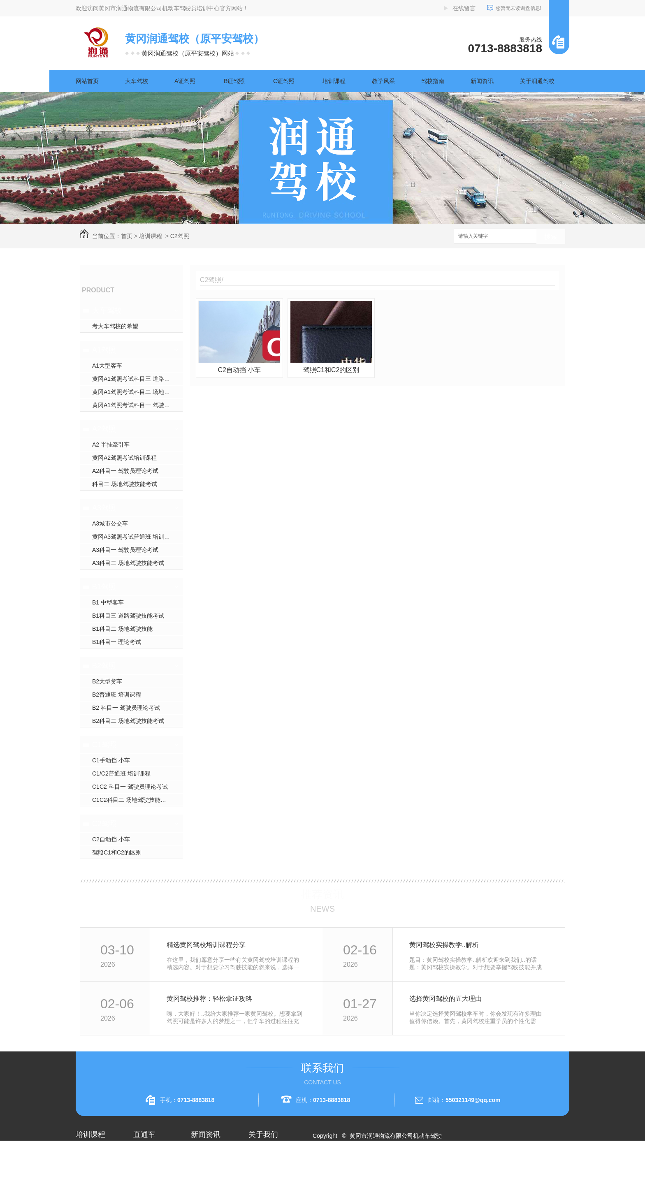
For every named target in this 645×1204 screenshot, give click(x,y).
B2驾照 (104, 666)
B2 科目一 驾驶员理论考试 (126, 707)
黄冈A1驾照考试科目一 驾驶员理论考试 (137, 405)
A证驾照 (184, 81)
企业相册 (259, 1167)
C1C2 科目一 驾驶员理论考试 (130, 786)
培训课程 (334, 81)
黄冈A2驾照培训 (154, 1152)
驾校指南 (432, 81)
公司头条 (202, 1152)
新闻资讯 (482, 81)
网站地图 (329, 1165)
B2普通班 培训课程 (116, 694)
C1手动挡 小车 (111, 760)
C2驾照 (179, 236)
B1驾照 (104, 587)
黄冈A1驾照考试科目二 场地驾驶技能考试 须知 (137, 392)
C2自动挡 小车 (111, 839)
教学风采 (383, 81)
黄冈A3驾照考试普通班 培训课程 (134, 536)
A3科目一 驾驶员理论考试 (125, 549)
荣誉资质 (259, 1182)
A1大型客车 (107, 365)
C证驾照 (284, 81)
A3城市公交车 (110, 523)
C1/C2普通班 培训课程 (121, 773)
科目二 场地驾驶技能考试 (124, 484)
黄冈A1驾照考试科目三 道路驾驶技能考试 (137, 378)
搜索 (550, 236)
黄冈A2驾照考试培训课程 (124, 457)
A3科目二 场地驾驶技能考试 (128, 563)
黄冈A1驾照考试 (154, 1167)
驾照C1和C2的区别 (117, 852)
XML (366, 1165)
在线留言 (464, 8)
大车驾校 (136, 81)
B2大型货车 (107, 681)
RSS (350, 1165)
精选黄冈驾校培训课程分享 (206, 944)
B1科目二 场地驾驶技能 (122, 628)
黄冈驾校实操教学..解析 (444, 944)
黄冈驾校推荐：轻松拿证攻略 (209, 998)
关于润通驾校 (537, 81)
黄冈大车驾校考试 (156, 1182)
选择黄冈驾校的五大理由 (445, 998)
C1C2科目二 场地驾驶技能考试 (132, 799)
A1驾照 (104, 350)
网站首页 (87, 81)
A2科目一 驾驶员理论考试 (125, 471)
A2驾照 (104, 429)
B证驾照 (234, 81)
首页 (126, 236)
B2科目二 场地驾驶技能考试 (128, 721)
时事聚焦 (202, 1196)
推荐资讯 (322, 894)
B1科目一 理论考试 (116, 642)
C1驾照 (104, 745)
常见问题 (202, 1182)
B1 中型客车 (108, 602)
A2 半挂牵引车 (111, 444)
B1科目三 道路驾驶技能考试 (128, 615)
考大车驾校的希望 (115, 326)
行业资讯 (202, 1167)
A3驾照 (104, 508)
